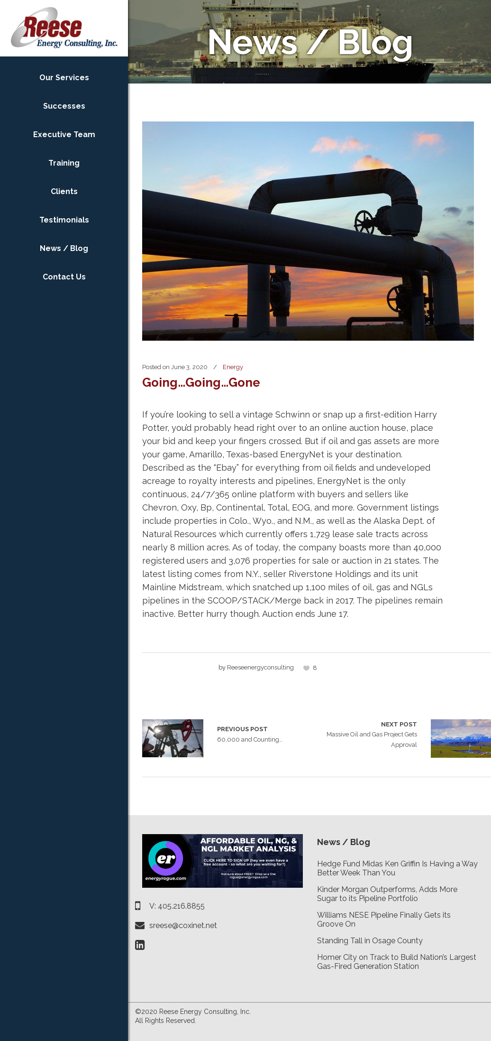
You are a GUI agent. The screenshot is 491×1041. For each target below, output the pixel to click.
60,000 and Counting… (172, 738)
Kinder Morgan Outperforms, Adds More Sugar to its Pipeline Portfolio (387, 894)
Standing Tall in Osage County (370, 940)
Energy (233, 367)
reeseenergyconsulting (260, 667)
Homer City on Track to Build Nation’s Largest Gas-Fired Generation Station (396, 962)
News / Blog (343, 842)
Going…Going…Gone (201, 382)
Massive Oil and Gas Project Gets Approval (367, 733)
